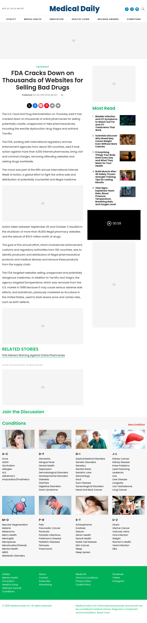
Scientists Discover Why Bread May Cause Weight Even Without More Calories (106, 141)
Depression (45, 469)
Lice (114, 476)
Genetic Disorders (86, 462)
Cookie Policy (83, 584)
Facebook (118, 574)
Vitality (6, 574)
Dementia (44, 458)
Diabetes (44, 479)
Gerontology (83, 476)
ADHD (5, 462)
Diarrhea (44, 483)
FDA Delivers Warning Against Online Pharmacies (33, 355)
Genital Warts (83, 469)
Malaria (6, 528)
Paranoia (44, 531)
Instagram (118, 581)
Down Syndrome (48, 489)
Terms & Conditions (87, 577)
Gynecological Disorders (90, 486)
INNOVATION (57, 19)
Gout (78, 479)
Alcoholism (8, 465)
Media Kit (81, 574)
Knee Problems (120, 465)
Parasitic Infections (50, 535)
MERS (5, 552)
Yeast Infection (120, 545)
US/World (42, 66)
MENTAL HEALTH (32, 19)
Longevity (117, 483)
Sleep (79, 548)
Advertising (45, 584)
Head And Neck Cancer (89, 489)
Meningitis (8, 538)
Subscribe (44, 581)
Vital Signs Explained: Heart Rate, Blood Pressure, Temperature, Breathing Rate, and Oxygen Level (105, 196)
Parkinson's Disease (50, 538)
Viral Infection (120, 535)
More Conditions (136, 424)
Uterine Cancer (121, 528)
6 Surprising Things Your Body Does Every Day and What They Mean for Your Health (105, 159)
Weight (116, 538)
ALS (4, 472)
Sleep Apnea (83, 552)
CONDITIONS (134, 19)
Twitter (116, 577)
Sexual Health (83, 538)
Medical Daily (74, 8)
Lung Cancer (119, 489)
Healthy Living (10, 584)
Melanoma (8, 531)
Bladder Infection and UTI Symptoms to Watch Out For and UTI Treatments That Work (106, 123)
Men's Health (9, 535)
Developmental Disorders (53, 476)
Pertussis (44, 545)
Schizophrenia (84, 524)
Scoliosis (80, 528)
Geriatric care (83, 472)
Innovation (8, 581)
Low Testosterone (122, 486)
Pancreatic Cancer (49, 528)
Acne (5, 458)
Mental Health (10, 548)
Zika (114, 548)
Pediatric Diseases (49, 542)
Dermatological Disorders (53, 472)
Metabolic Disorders (13, 555)
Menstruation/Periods (14, 545)
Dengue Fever (47, 462)
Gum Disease (83, 483)
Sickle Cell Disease (86, 542)
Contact (43, 577)
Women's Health (121, 542)
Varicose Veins (120, 531)
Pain (41, 524)
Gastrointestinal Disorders (90, 458)
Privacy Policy (83, 581)
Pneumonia (45, 548)
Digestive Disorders (50, 486)
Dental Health (46, 465)
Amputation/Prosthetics (15, 479)
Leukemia (117, 472)
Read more (103, 612)
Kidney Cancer (120, 458)
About (42, 574)
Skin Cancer (82, 545)
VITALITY (11, 19)
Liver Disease (119, 479)
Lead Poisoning (121, 469)
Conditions (14, 423)
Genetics (81, 465)
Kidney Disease (121, 462)
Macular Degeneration (15, 524)
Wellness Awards (108, 19)
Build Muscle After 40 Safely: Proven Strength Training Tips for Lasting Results (105, 177)
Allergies (7, 469)
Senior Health (83, 535)
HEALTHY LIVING (80, 19)
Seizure (80, 531)
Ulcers (115, 524)
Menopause (9, 542)
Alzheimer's (8, 476)
